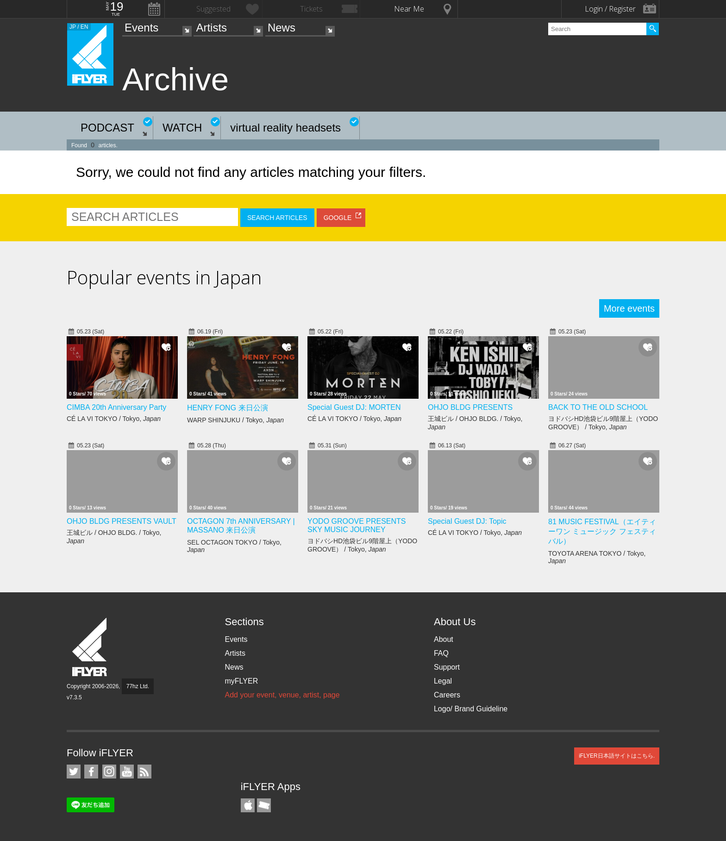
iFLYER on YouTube (127, 771)
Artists (211, 27)
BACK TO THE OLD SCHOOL (598, 407)
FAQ (441, 653)
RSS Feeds (144, 771)
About (443, 639)
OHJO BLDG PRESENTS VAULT (121, 521)
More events (629, 308)
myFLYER (241, 681)
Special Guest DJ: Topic (467, 521)
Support (447, 667)
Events (141, 27)
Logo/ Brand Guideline (470, 709)
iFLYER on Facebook (91, 771)
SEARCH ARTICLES (277, 217)
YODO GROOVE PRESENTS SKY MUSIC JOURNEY (356, 525)
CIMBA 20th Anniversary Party (116, 407)
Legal (443, 681)
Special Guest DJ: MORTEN (354, 407)
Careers (447, 695)
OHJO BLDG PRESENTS (470, 407)
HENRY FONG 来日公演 (227, 408)
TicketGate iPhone (264, 805)
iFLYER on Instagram (109, 771)
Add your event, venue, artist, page (282, 695)
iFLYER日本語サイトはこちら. (617, 756)
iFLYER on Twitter (74, 771)
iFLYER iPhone (248, 805)
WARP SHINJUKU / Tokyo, (235, 420)
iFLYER (90, 647)
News (281, 27)
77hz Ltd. (137, 686)
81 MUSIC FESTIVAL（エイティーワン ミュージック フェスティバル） (602, 531)
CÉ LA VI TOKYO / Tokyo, (114, 418)
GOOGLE (338, 217)
